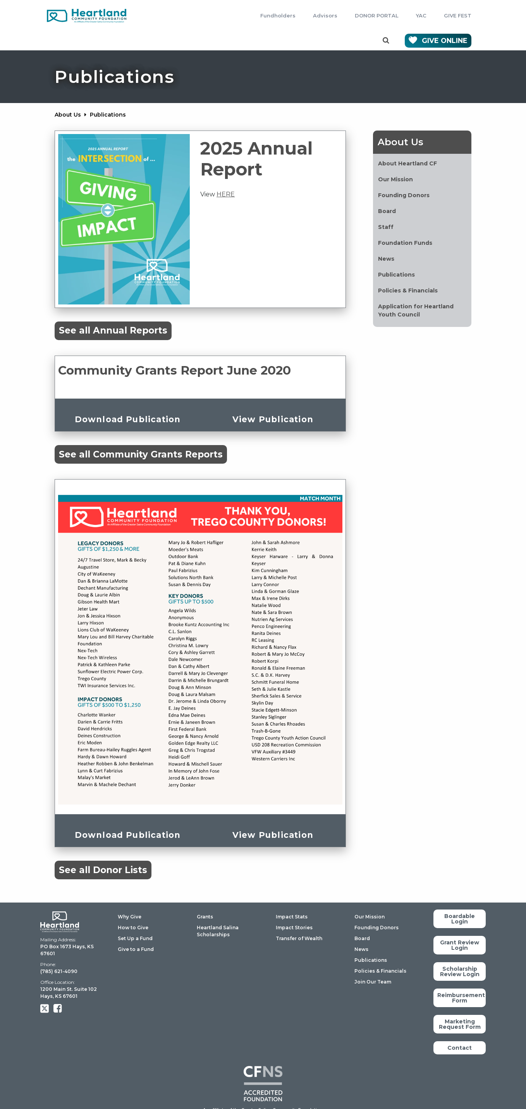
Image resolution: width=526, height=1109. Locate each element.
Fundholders (278, 15)
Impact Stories (294, 927)
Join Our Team (372, 982)
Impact (245, 40)
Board (362, 938)
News (361, 949)
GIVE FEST (457, 15)
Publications (370, 960)
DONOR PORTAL (377, 15)
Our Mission (369, 917)
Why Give (129, 917)
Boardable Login (459, 919)
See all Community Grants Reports (141, 454)
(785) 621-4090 (58, 971)
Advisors (325, 15)
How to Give (133, 927)
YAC (421, 15)
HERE (226, 194)
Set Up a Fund (135, 938)
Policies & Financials (380, 971)
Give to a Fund (136, 949)
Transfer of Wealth (299, 938)
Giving (77, 40)
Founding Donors (376, 927)
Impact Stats (292, 917)
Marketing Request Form (460, 1024)
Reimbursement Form (461, 998)
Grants (126, 40)
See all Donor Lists (103, 870)
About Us (300, 40)
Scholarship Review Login (460, 971)
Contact (356, 40)
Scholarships (186, 40)
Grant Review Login (459, 945)
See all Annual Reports (113, 330)
